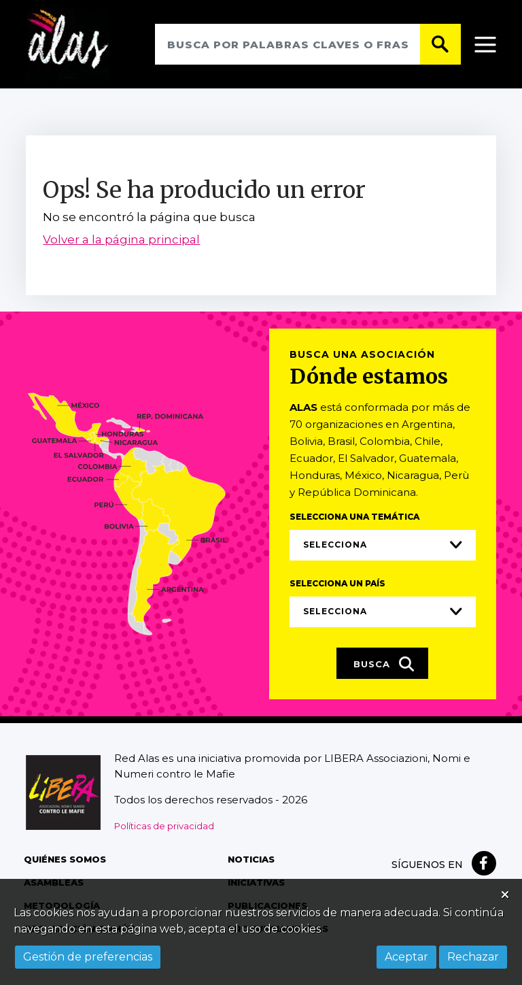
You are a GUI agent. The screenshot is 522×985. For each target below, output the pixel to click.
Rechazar (473, 956)
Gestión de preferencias (87, 956)
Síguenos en (427, 866)
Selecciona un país (337, 584)
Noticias (251, 860)
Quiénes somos (65, 860)
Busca (384, 664)
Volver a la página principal (121, 241)
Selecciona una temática (354, 517)
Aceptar (406, 956)
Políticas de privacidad (164, 827)
